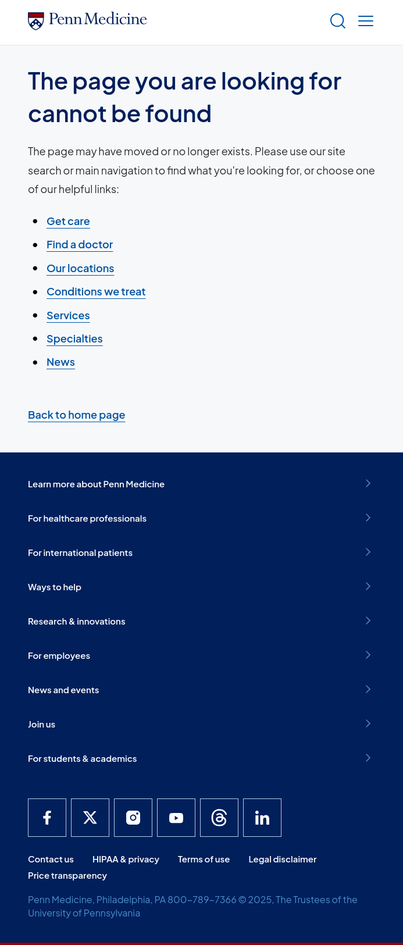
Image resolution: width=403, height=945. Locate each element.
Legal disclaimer (282, 858)
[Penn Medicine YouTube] (176, 817)
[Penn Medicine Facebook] (47, 817)
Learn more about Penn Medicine (201, 483)
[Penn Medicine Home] (87, 26)
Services (68, 315)
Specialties (75, 338)
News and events (201, 689)
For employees (201, 655)
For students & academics (201, 758)
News (61, 361)
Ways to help (201, 586)
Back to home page (76, 414)
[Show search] (335, 22)
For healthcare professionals (201, 518)
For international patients (201, 552)
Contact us (51, 858)
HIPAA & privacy (125, 858)
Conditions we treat (96, 291)
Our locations (80, 267)
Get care (68, 220)
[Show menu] (363, 22)
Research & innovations (201, 620)
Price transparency (67, 874)
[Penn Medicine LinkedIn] (262, 817)
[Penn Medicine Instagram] (133, 817)
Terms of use (204, 858)
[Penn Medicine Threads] (219, 817)
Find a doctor (80, 244)
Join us (201, 723)
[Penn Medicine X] (90, 817)
